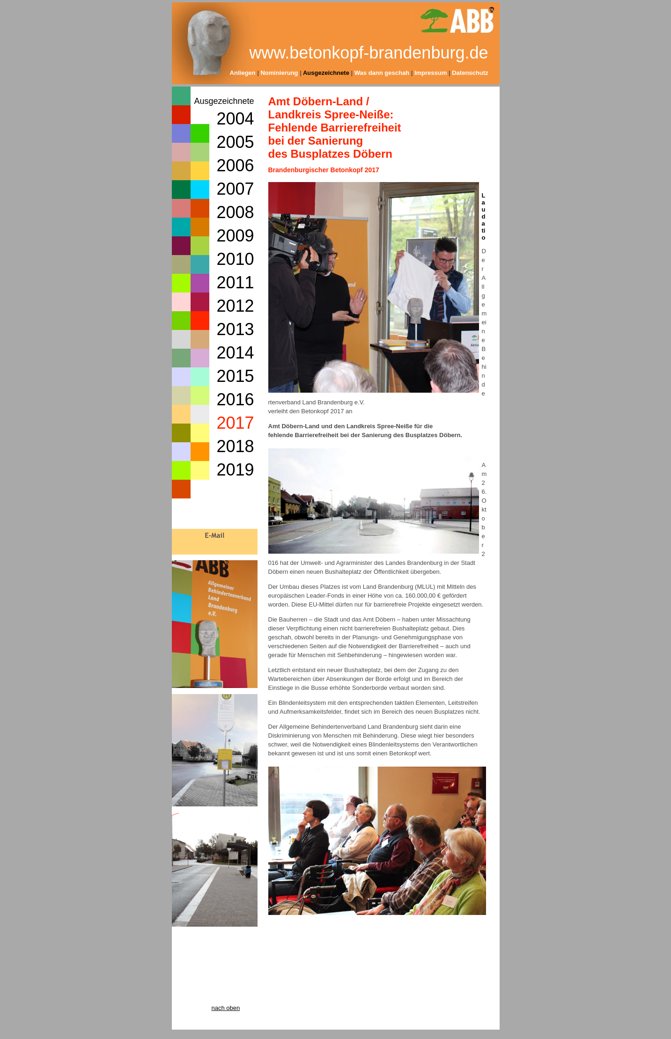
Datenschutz (470, 72)
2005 (235, 142)
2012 (235, 305)
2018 (235, 446)
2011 (235, 282)
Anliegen (243, 72)
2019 (235, 469)
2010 (235, 259)
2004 (235, 118)
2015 (235, 376)
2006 (235, 165)
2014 (235, 352)
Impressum (430, 72)
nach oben (226, 1007)
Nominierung (279, 72)
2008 (235, 212)
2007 (235, 188)
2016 (235, 399)
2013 (235, 329)
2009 (235, 235)
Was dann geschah (382, 72)
